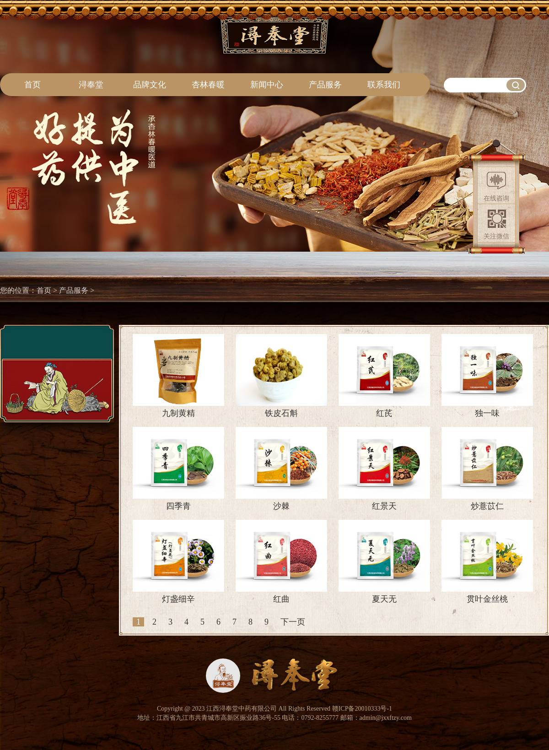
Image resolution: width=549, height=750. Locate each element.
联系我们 (383, 84)
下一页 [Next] (292, 621)
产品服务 (325, 84)
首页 (32, 84)
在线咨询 (496, 198)
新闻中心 (266, 84)
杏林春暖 (208, 84)
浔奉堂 (91, 84)
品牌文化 (149, 84)
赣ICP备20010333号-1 (362, 708)
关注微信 (496, 236)
